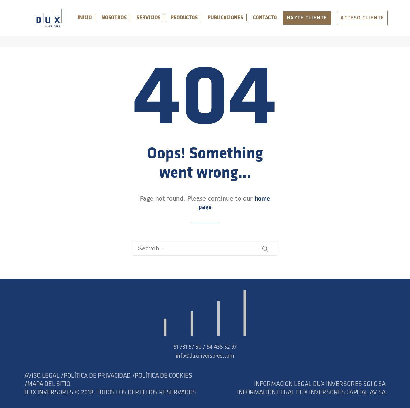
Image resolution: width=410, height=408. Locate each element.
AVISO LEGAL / (44, 376)
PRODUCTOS (194, 23)
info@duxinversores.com (205, 356)
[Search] (205, 248)
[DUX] (47, 24)
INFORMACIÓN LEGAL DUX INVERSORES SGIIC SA (320, 384)
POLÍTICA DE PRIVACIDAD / (99, 376)
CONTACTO (273, 24)
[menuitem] (95, 24)
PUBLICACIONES (236, 23)
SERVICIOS (159, 23)
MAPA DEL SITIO (48, 384)
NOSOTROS (124, 23)
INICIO (95, 23)
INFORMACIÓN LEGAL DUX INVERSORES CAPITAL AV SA (311, 392)
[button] (265, 248)
